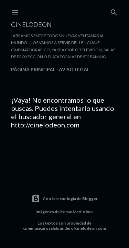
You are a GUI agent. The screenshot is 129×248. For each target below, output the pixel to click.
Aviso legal (74, 69)
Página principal (33, 69)
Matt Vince (83, 211)
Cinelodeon (31, 24)
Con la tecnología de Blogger (65, 199)
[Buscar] (114, 11)
